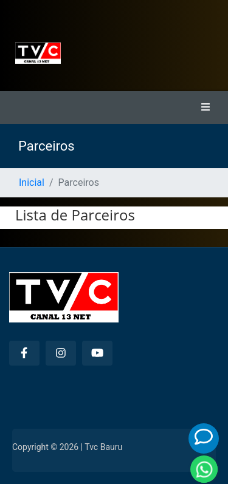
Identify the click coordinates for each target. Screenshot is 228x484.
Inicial (31, 182)
